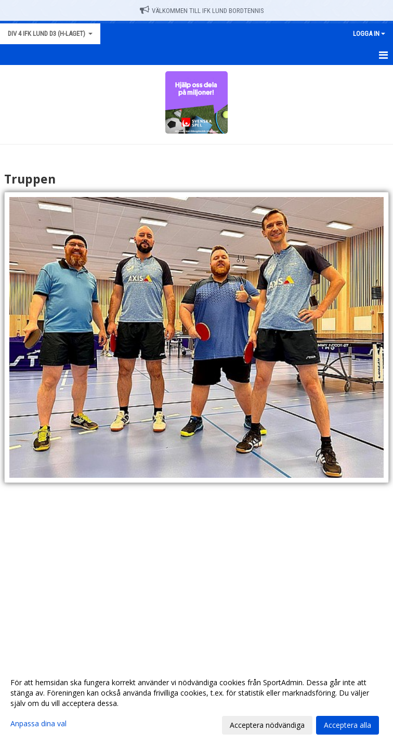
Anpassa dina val (38, 723)
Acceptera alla (347, 725)
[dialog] (196, 703)
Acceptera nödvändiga (267, 725)
